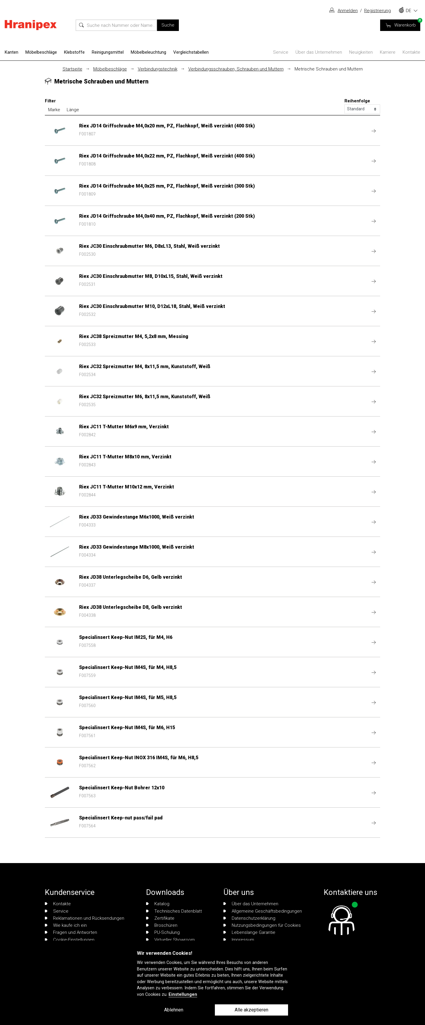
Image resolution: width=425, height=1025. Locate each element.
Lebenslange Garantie (249, 932)
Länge (73, 109)
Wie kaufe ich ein (66, 925)
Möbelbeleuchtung (148, 52)
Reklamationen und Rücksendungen (84, 918)
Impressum (238, 939)
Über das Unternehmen (318, 52)
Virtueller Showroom (170, 939)
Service (280, 52)
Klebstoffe (74, 52)
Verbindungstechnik (157, 69)
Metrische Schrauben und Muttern (329, 69)
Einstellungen (183, 994)
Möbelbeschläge (41, 52)
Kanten (11, 52)
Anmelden (348, 10)
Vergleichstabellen (191, 52)
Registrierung (377, 10)
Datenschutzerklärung (249, 918)
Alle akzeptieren (251, 1010)
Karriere (387, 52)
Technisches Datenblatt (174, 911)
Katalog (157, 903)
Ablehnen (173, 1010)
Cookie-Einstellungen (69, 939)
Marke (54, 109)
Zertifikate (160, 918)
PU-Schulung (163, 932)
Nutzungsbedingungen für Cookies (262, 925)
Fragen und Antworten (71, 932)
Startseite (72, 69)
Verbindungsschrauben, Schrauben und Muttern (236, 69)
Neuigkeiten (361, 52)
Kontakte (411, 52)
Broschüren (161, 925)
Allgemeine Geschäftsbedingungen (262, 911)
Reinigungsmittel (108, 52)
